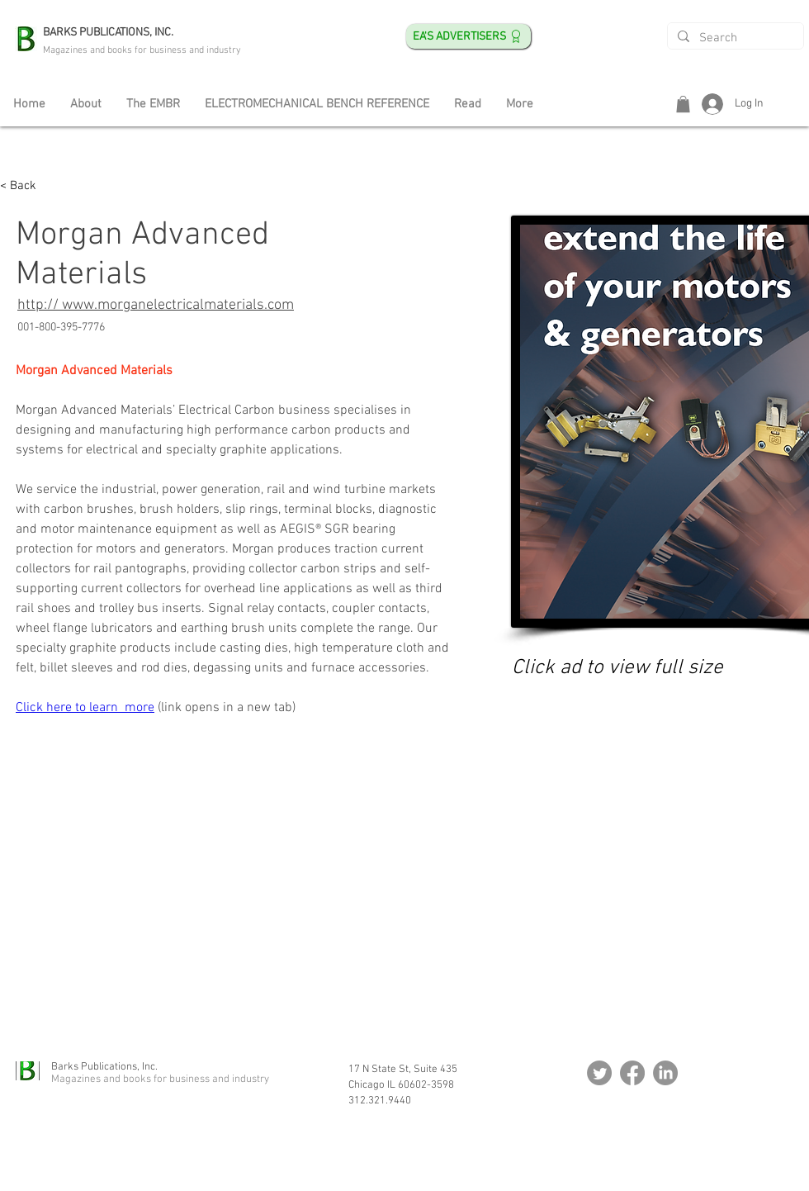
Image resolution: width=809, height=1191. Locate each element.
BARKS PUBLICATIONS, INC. (108, 33)
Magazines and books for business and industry (142, 50)
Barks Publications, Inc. (104, 1067)
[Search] (734, 38)
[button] (683, 104)
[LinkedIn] (665, 1073)
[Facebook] (632, 1073)
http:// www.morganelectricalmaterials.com (155, 305)
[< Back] (32, 186)
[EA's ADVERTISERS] (468, 36)
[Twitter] (599, 1073)
